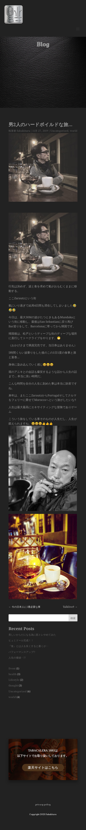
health (12, 674)
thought (13, 685)
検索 (73, 618)
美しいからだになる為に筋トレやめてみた (32, 634)
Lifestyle (14, 679)
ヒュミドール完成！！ (21, 640)
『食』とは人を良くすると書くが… (28, 646)
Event (12, 668)
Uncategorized (59, 130)
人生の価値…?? (17, 657)
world (73, 130)
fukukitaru (23, 130)
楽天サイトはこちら (43, 767)
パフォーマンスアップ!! (22, 652)
